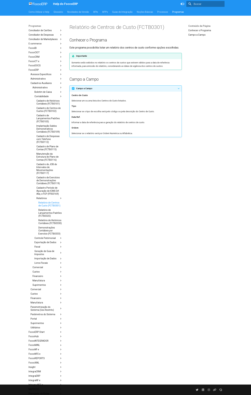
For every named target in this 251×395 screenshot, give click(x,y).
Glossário (58, 12)
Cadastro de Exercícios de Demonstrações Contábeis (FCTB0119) (48, 180)
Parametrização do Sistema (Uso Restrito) (46, 308)
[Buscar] (205, 4)
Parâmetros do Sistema (46, 314)
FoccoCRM (45, 56)
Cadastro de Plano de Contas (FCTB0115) (47, 148)
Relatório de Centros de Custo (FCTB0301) (49, 204)
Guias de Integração (122, 12)
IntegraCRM (45, 371)
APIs (95, 12)
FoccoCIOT (45, 52)
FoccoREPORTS (45, 358)
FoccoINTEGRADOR (45, 340)
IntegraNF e (45, 380)
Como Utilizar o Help (39, 12)
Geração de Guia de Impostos (48, 252)
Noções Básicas (145, 12)
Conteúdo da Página (199, 26)
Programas (178, 12)
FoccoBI (45, 48)
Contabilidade (48, 96)
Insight (45, 367)
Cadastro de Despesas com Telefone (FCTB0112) (48, 139)
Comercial (47, 267)
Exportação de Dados (48, 242)
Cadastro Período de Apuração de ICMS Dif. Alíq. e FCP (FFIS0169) (47, 190)
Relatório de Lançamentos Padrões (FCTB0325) (50, 213)
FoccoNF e (45, 349)
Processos (162, 12)
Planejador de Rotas (45, 393)
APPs (105, 12)
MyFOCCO (45, 389)
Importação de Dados (48, 258)
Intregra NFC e (45, 384)
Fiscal (48, 246)
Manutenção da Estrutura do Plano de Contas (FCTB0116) (47, 157)
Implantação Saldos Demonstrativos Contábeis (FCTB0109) (48, 129)
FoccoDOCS (45, 65)
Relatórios (49, 198)
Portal (46, 318)
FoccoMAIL (45, 345)
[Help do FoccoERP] (38, 4)
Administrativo (46, 78)
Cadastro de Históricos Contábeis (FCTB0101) (48, 102)
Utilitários (46, 327)
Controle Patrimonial (48, 238)
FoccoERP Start (45, 332)
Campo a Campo (197, 34)
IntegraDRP (45, 375)
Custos (47, 271)
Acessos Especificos (46, 74)
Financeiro (47, 276)
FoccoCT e (45, 61)
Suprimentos (47, 284)
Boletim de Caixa (48, 91)
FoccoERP (45, 69)
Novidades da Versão (78, 12)
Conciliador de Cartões (45, 30)
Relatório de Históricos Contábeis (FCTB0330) (50, 222)
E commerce (45, 43)
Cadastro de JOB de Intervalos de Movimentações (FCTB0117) (46, 169)
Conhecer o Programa (199, 30)
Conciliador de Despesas (45, 34)
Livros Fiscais (48, 262)
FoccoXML (45, 362)
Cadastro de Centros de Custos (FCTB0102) (48, 109)
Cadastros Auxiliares (46, 83)
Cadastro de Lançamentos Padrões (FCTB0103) (48, 118)
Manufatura (47, 280)
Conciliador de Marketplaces (45, 39)
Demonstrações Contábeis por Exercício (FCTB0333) (49, 230)
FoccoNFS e (45, 353)
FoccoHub (45, 336)
